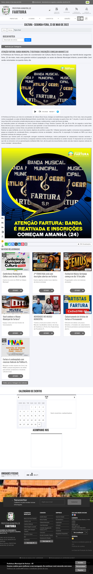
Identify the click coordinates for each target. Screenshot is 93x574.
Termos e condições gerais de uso (35, 569)
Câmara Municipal (44, 522)
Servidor (70, 18)
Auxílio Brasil (43, 517)
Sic (56, 536)
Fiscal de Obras (28, 534)
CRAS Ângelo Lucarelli (30, 527)
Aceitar (80, 562)
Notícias (10, 30)
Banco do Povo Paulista (30, 518)
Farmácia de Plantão (45, 538)
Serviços (80, 18)
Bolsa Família (43, 519)
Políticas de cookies (78, 546)
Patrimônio (27, 539)
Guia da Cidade (60, 517)
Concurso (42, 532)
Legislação (59, 522)
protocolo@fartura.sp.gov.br (82, 529)
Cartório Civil (27, 521)
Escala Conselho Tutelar (46, 535)
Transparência (59, 18)
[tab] (49, 10)
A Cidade (18, 18)
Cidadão (38, 18)
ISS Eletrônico (59, 519)
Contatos (28, 18)
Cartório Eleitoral (28, 524)
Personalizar (80, 566)
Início (4, 30)
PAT (25, 537)
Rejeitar (80, 570)
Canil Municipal (44, 525)
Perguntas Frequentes (62, 533)
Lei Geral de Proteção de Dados (82, 550)
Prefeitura (8, 18)
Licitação (58, 525)
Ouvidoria (58, 530)
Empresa (47, 18)
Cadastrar (74, 502)
